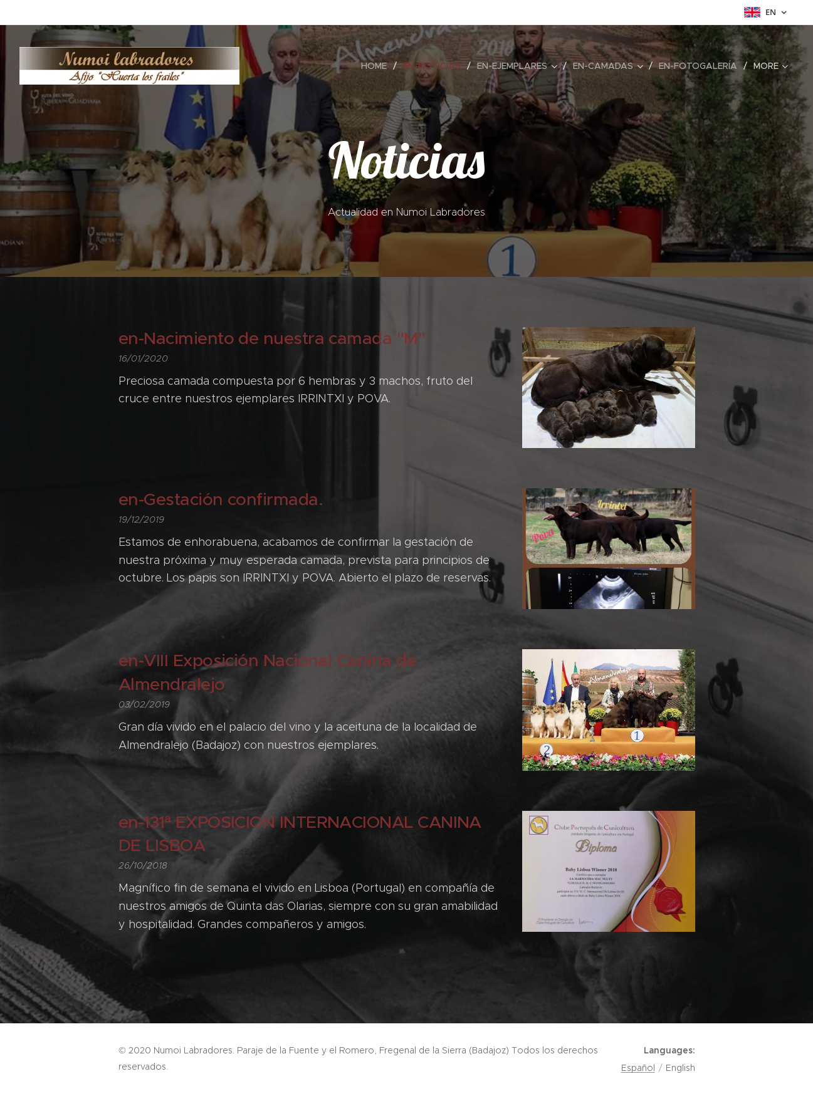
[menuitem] (377, 65)
